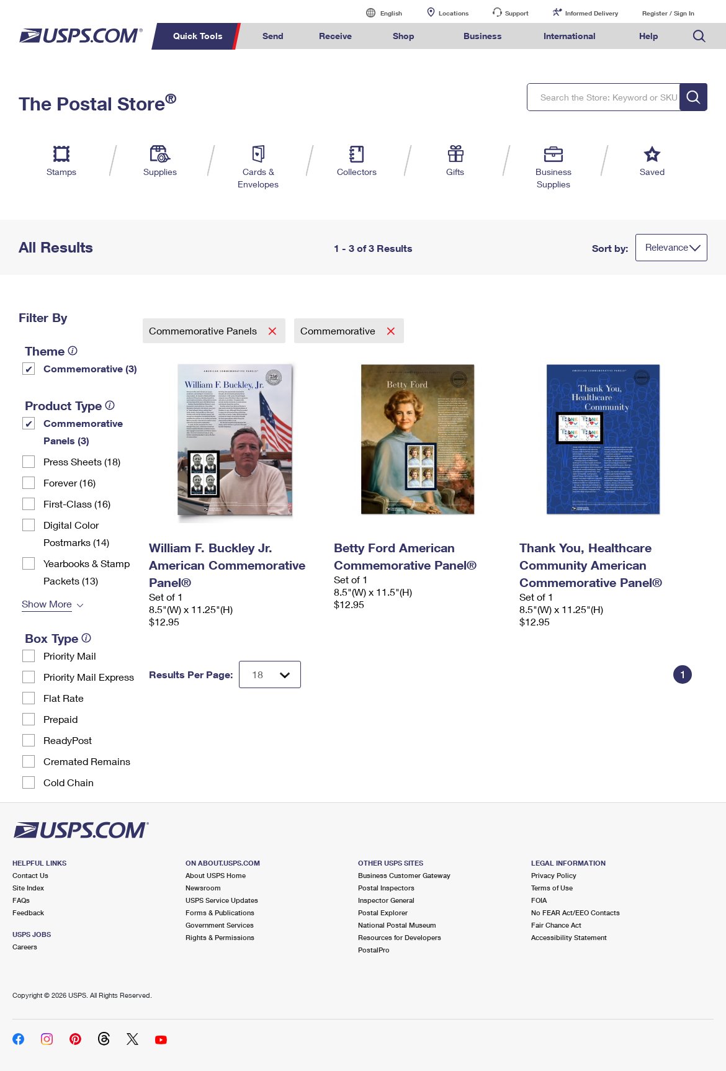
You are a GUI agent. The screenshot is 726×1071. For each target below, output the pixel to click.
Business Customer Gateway (404, 875)
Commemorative (339, 330)
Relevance (666, 247)
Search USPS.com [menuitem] (699, 36)
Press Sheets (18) (81, 461)
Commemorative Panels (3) (83, 431)
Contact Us (30, 875)
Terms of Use (552, 888)
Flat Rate (63, 698)
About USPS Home (216, 875)
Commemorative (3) (90, 368)
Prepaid (60, 719)
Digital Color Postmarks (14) (76, 533)
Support (517, 13)
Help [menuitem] (648, 35)
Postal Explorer (383, 912)
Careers (24, 947)
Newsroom (203, 888)
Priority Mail (69, 655)
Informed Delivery (591, 13)
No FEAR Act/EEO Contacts (575, 912)
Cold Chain (68, 782)
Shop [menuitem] (404, 35)
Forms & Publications (220, 912)
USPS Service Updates (222, 900)
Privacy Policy (553, 875)
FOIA (539, 900)
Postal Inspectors (386, 888)
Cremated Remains (86, 761)
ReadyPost (67, 740)
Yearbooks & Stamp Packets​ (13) (86, 571)
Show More (47, 603)
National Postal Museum (397, 925)
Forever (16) (69, 482)
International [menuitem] (570, 35)
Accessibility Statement (569, 937)
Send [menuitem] (273, 35)
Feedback (28, 912)
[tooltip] (73, 351)
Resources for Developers (399, 937)
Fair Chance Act (556, 925)
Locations (453, 13)
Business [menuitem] (483, 35)
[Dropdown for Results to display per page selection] (270, 674)
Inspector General (386, 900)
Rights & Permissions (220, 937)
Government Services (220, 925)
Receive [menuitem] (335, 35)
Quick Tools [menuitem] (198, 35)
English (378, 13)
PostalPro (374, 950)
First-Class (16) (76, 503)
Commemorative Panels (204, 330)
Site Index (28, 888)
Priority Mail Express (88, 677)
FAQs (21, 900)
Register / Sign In (668, 13)
